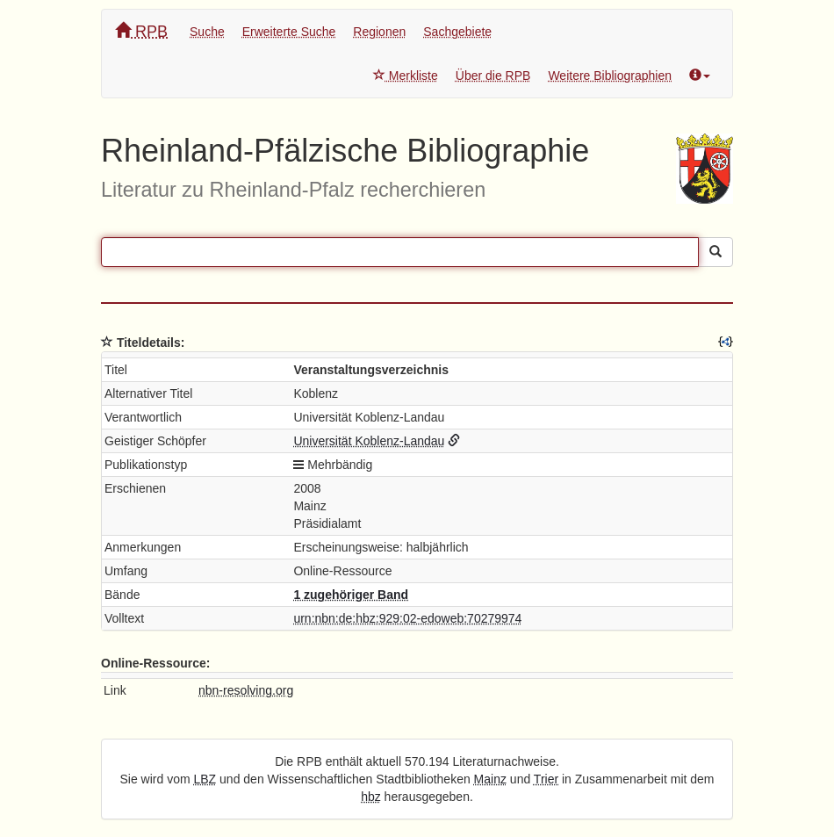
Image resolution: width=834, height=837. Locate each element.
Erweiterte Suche (289, 32)
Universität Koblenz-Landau (368, 441)
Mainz (490, 779)
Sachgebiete (457, 32)
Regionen (379, 32)
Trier (546, 779)
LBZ (205, 779)
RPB (141, 31)
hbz (371, 797)
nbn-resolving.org (245, 690)
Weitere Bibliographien (610, 76)
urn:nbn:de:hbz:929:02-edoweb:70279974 (407, 618)
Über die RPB (493, 76)
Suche (207, 32)
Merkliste (405, 76)
